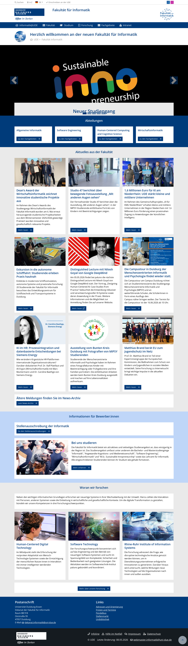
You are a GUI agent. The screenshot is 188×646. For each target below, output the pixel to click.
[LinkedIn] (168, 2)
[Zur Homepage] (29, 14)
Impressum (133, 633)
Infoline (93, 633)
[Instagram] (172, 2)
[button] (14, 80)
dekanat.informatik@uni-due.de (40, 622)
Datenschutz (152, 633)
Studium (66, 25)
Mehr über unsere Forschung (92, 588)
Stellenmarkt (102, 616)
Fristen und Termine (106, 610)
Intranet (125, 25)
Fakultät (49, 25)
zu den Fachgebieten (27, 139)
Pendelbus (101, 613)
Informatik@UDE (27, 25)
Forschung (85, 25)
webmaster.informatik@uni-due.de (152, 639)
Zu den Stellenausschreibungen (32, 431)
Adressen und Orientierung (109, 606)
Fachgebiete (106, 25)
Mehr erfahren (79, 467)
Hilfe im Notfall (112, 633)
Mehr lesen (23, 230)
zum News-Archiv (25, 403)
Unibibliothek (102, 619)
